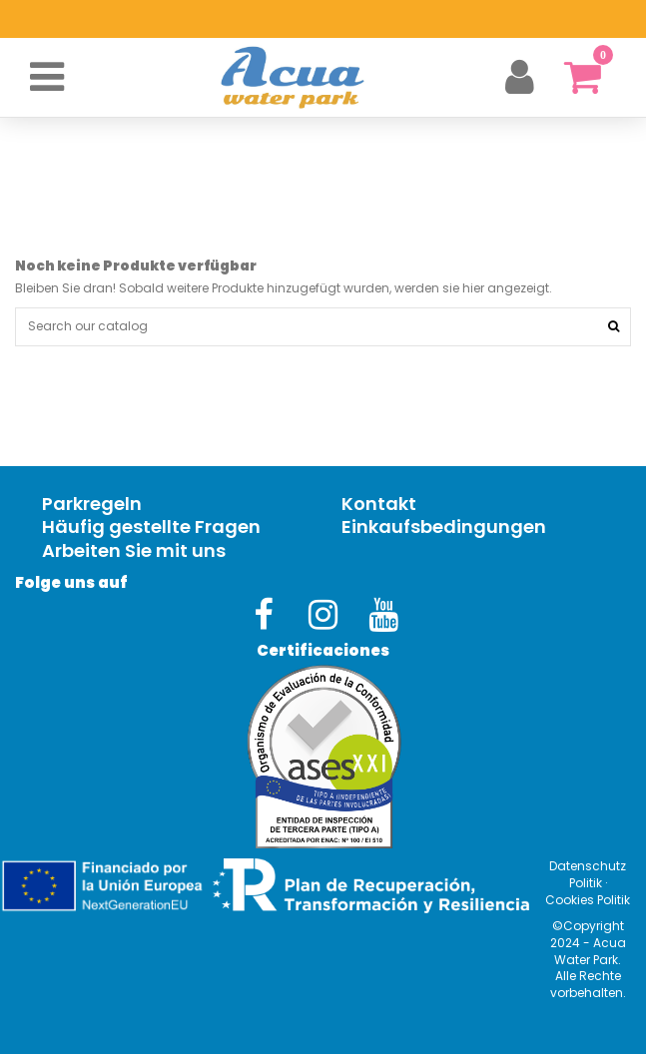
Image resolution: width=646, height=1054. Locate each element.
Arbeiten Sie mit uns (134, 551)
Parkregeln (92, 504)
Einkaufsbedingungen (443, 527)
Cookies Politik (587, 899)
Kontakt (378, 504)
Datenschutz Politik (587, 874)
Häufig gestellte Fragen (151, 527)
